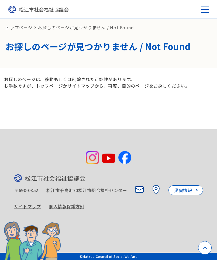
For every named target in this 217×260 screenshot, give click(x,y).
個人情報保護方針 (66, 206)
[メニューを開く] (205, 9)
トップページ (19, 27)
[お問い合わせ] (139, 189)
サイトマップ (27, 206)
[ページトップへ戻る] (205, 248)
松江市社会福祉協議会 (38, 9)
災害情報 (183, 190)
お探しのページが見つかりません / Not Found (86, 27)
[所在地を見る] (156, 189)
